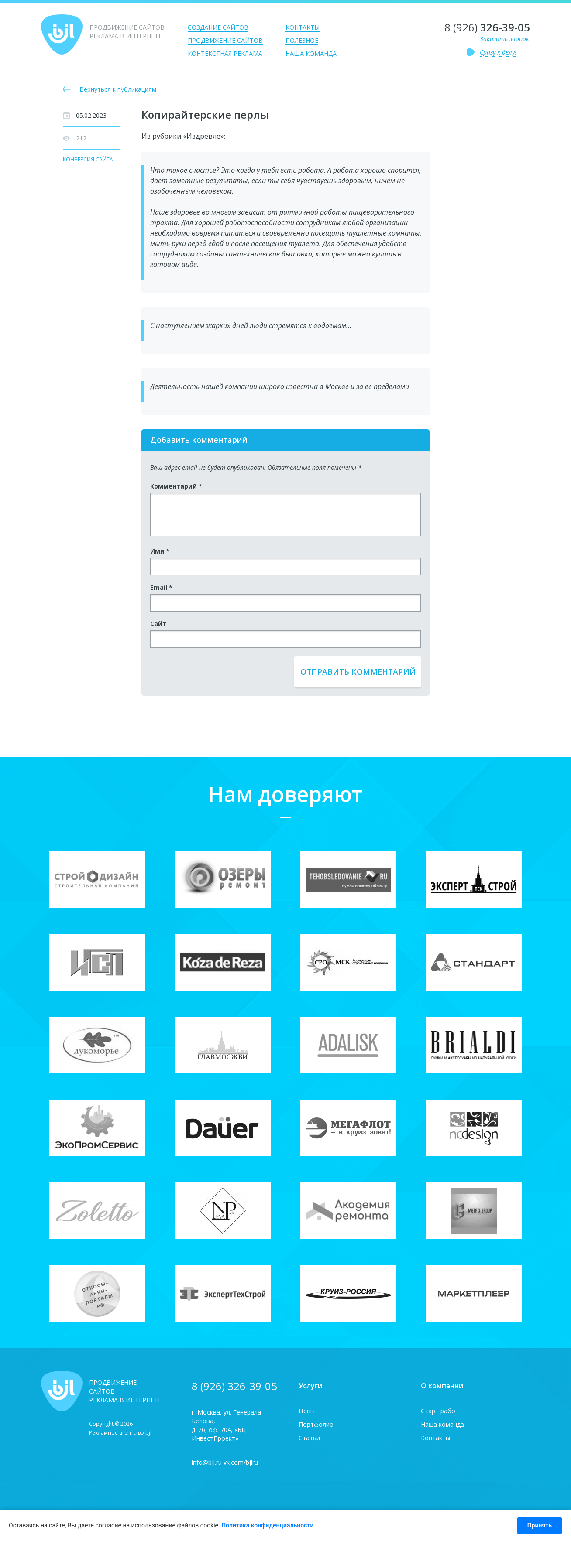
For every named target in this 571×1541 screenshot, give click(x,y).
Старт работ (440, 1411)
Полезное (302, 40)
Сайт (158, 623)
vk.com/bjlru (241, 1462)
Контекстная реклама (225, 53)
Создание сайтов (218, 27)
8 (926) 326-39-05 (234, 1386)
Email (161, 587)
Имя (159, 551)
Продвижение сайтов (225, 40)
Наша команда (311, 53)
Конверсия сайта (88, 160)
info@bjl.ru (207, 1462)
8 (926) (487, 27)
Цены (307, 1411)
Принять (539, 1525)
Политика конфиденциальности (267, 1525)
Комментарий (176, 486)
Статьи (309, 1438)
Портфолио (316, 1424)
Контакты (303, 27)
